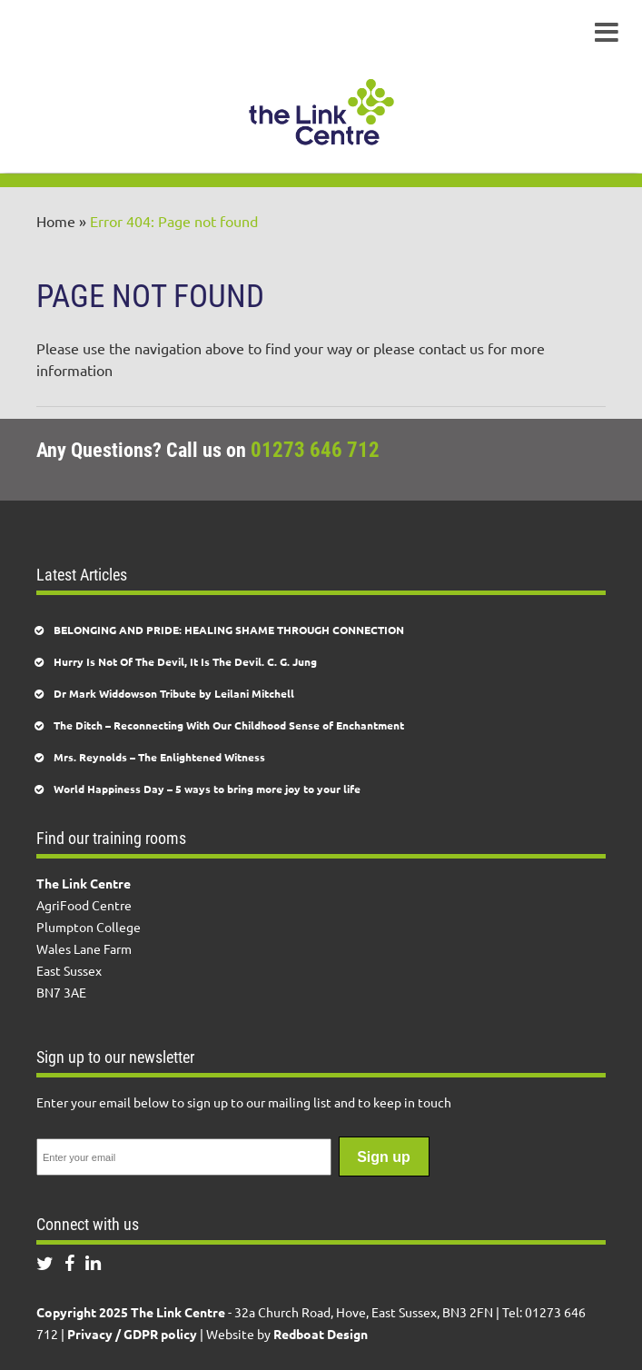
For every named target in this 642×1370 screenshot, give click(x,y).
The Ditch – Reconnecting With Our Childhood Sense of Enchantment (229, 725)
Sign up (383, 1157)
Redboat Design (320, 1333)
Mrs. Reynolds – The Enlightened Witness (159, 757)
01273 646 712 (315, 450)
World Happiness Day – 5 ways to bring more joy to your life (207, 788)
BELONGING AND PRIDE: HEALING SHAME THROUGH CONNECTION (229, 629)
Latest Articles (81, 574)
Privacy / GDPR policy (132, 1333)
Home (55, 221)
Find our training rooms (111, 838)
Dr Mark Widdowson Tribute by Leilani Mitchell (174, 693)
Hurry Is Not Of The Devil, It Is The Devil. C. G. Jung (185, 661)
